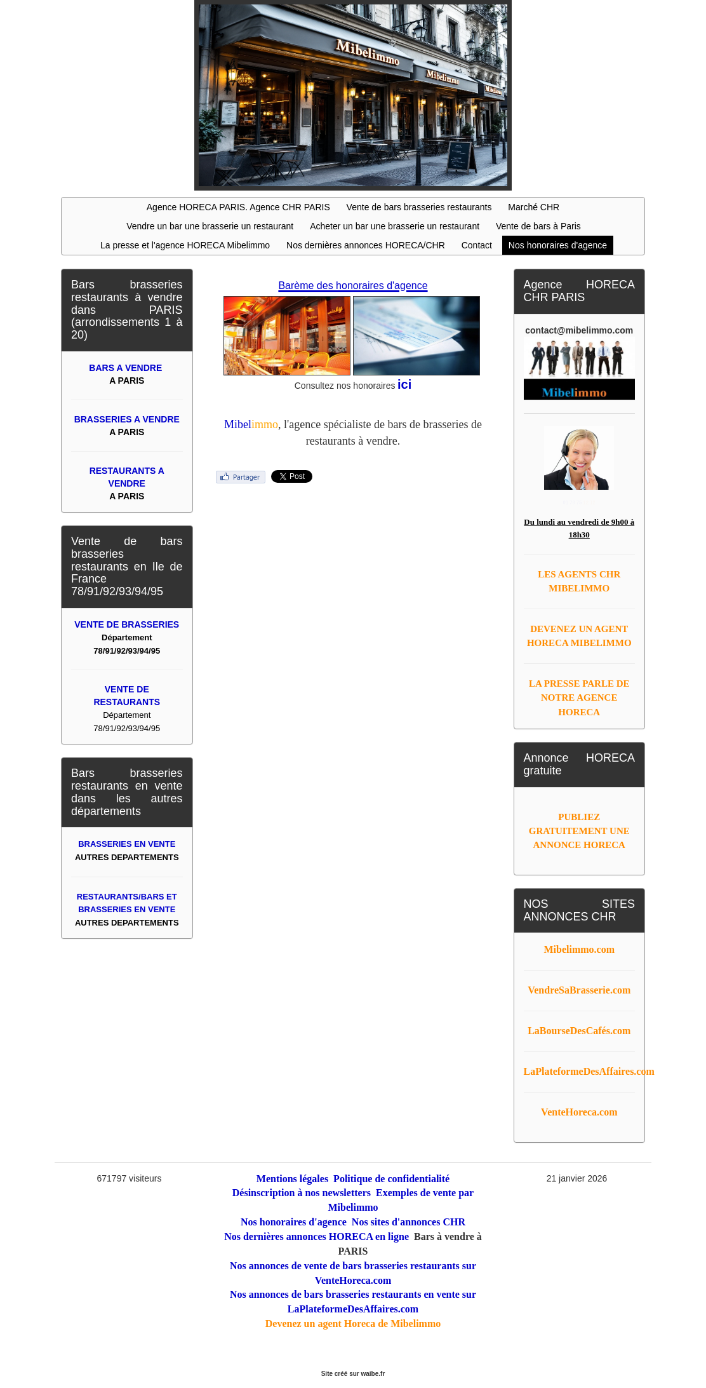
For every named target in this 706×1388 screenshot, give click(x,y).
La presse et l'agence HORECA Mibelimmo (185, 245)
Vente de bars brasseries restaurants (419, 207)
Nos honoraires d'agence (558, 245)
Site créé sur (353, 1373)
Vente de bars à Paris (538, 226)
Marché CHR (533, 207)
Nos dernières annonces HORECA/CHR (365, 245)
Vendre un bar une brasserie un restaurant (209, 226)
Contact (477, 245)
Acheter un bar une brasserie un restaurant (394, 226)
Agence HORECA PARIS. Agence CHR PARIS (238, 207)
